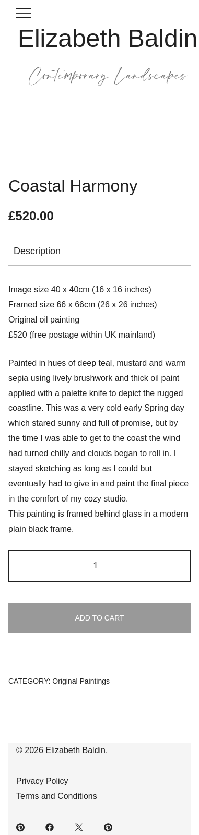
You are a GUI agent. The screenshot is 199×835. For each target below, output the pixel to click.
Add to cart (99, 618)
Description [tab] (37, 251)
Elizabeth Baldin (107, 38)
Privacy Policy (42, 781)
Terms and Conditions (56, 796)
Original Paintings (81, 681)
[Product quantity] (99, 566)
